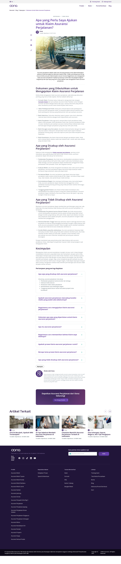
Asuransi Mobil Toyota (17, 484)
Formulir (66, 484)
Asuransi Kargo (15, 544)
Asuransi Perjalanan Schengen (20, 527)
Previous (105, 411)
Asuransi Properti (16, 540)
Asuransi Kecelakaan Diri (18, 534)
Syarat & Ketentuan (43, 484)
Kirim (103, 462)
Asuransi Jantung (16, 501)
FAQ (65, 488)
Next (109, 411)
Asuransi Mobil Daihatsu (18, 491)
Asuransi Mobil (15, 481)
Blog (110, 6)
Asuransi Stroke (15, 505)
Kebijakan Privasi (43, 481)
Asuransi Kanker (16, 498)
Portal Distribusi (101, 6)
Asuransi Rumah (16, 537)
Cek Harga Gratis (99, 449)
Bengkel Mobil (68, 494)
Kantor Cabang (68, 491)
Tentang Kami (96, 1)
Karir (92, 498)
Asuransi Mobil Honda (17, 488)
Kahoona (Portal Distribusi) (99, 494)
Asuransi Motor (15, 530)
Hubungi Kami (107, 1)
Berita (93, 488)
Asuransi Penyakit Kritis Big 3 (19, 508)
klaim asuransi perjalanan (61, 152)
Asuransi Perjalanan (17, 511)
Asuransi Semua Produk (18, 547)
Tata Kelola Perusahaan (98, 484)
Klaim (66, 481)
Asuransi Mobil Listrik (17, 494)
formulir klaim (43, 102)
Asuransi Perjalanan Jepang (19, 515)
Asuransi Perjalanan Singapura (20, 523)
